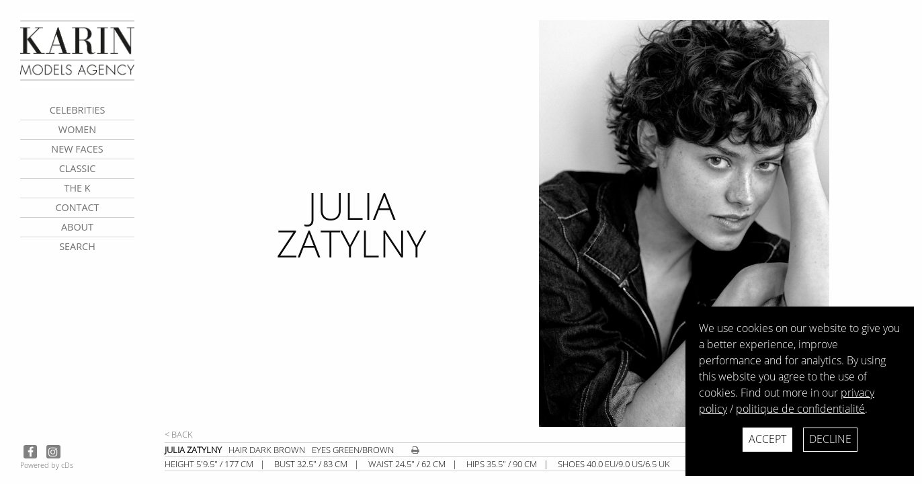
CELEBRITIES (78, 110)
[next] (725, 223)
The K (77, 188)
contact (77, 207)
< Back (179, 434)
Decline (830, 439)
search (77, 246)
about (77, 226)
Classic (77, 168)
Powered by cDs (46, 465)
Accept (767, 439)
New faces (77, 149)
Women (77, 129)
